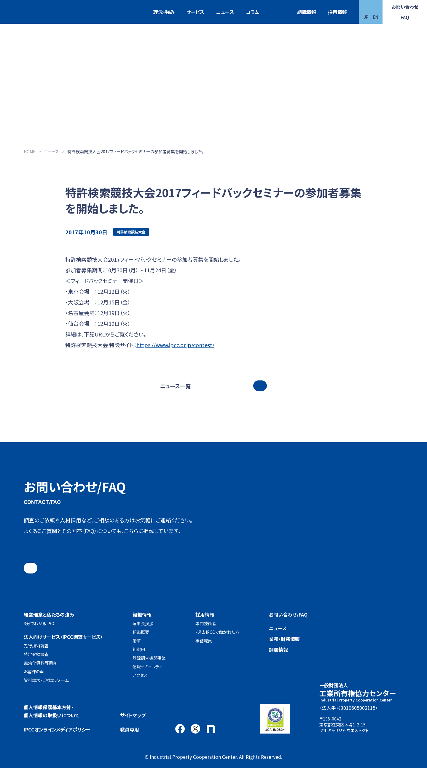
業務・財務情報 (284, 638)
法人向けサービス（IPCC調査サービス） (63, 636)
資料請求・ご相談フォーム (46, 680)
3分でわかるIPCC (39, 623)
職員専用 (129, 729)
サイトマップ (133, 715)
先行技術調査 (36, 646)
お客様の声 (34, 671)
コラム (252, 11)
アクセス (140, 675)
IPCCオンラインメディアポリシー (57, 729)
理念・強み (164, 11)
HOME (30, 151)
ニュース (225, 11)
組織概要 (141, 632)
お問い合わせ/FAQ (288, 614)
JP (366, 17)
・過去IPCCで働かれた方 (217, 632)
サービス (195, 11)
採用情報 (337, 11)
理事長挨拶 (143, 623)
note (211, 729)
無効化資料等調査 (40, 663)
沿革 (137, 641)
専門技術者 (205, 623)
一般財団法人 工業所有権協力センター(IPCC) (28, 12)
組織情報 (306, 11)
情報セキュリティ (147, 666)
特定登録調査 (36, 654)
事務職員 (203, 641)
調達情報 (278, 649)
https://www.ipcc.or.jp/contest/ (175, 345)
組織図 (139, 649)
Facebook (180, 729)
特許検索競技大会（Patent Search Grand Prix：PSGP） (278, 12)
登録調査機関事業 (149, 658)
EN (375, 17)
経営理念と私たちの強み (49, 614)
